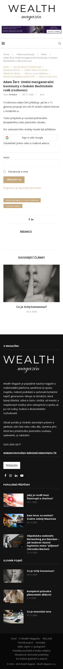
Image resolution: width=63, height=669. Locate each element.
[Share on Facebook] (29, 219)
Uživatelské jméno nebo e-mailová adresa (26, 143)
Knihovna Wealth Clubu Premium (22, 200)
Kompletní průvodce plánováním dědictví (39, 593)
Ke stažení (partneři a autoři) (31, 658)
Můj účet (47, 638)
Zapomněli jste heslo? (29, 187)
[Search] (59, 43)
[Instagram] (11, 475)
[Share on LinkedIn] (32, 219)
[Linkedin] (16, 475)
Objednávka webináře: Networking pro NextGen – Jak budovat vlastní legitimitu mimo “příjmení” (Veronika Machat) (43, 542)
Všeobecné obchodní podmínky (32, 654)
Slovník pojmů (25, 642)
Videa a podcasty (25, 54)
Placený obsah (13, 206)
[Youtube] (22, 475)
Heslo (6, 157)
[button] (30, 137)
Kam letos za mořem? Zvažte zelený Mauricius (41, 517)
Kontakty (40, 642)
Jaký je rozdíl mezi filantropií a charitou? (40, 496)
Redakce (13, 94)
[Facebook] (5, 475)
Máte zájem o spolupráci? (31, 646)
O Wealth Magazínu (29, 638)
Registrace (9, 187)
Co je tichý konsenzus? (31, 307)
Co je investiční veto (39, 611)
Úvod (13, 638)
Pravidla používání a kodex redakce (32, 650)
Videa (44, 54)
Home (6, 54)
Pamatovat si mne (18, 171)
